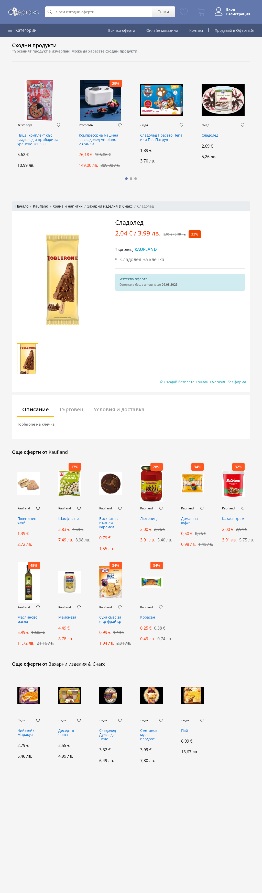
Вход (230, 9)
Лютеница (149, 519)
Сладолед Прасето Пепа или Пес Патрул (161, 137)
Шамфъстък (69, 519)
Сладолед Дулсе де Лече (107, 735)
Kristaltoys (24, 125)
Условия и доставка (119, 409)
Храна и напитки (68, 206)
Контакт (196, 30)
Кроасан (147, 617)
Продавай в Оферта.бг (234, 30)
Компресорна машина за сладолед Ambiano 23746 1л (98, 139)
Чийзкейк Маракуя (25, 732)
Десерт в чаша (66, 732)
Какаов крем (233, 519)
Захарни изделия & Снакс (110, 206)
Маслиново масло (27, 619)
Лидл (144, 125)
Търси (163, 11)
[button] (126, 178)
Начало (21, 206)
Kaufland (40, 206)
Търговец (71, 409)
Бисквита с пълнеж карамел (108, 523)
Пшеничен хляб (26, 521)
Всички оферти (121, 30)
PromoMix (86, 125)
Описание (35, 409)
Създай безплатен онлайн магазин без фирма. (203, 381)
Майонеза (67, 617)
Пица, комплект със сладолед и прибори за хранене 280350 (37, 139)
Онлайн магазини (162, 30)
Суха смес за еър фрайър (110, 619)
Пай (184, 730)
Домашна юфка (189, 521)
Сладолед (210, 135)
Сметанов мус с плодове (148, 735)
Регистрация (238, 14)
